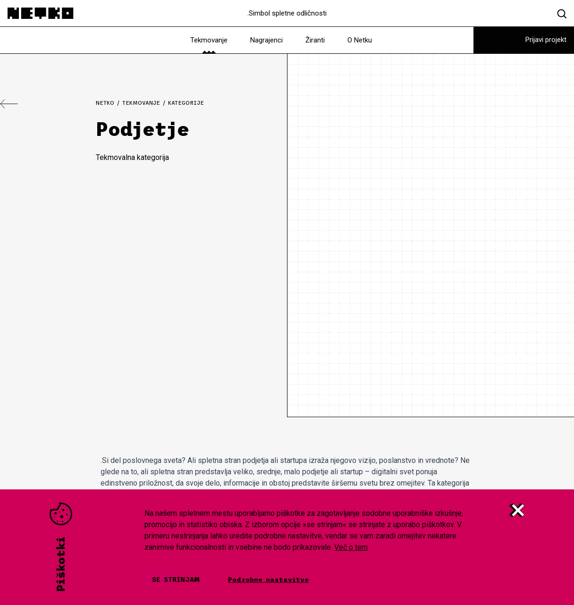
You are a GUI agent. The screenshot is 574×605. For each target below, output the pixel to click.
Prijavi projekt (545, 39)
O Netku (359, 40)
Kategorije (186, 103)
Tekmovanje (209, 40)
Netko (105, 103)
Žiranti (315, 40)
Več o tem (351, 547)
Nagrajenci (266, 40)
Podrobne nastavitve (268, 579)
